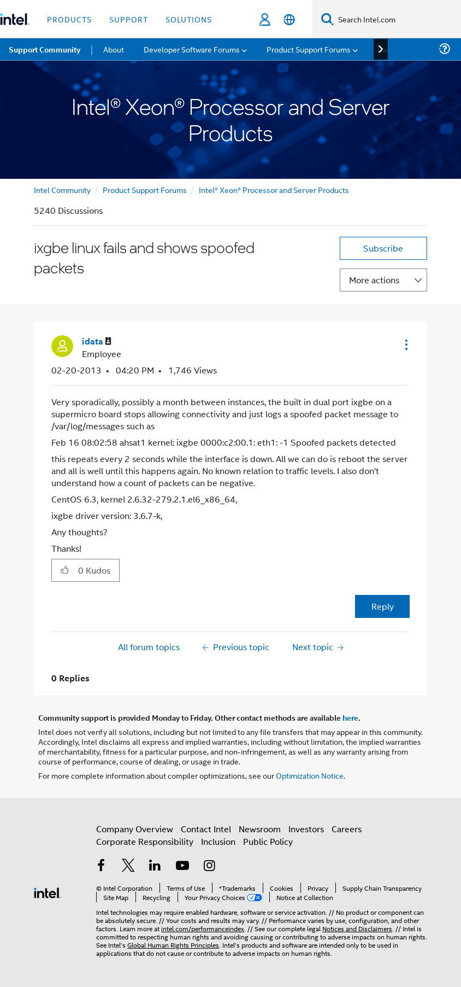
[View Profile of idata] (96, 341)
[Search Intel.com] (397, 19)
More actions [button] (374, 279)
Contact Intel (206, 828)
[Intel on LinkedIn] (155, 866)
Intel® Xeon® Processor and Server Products (274, 189)
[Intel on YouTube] (182, 866)
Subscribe (383, 248)
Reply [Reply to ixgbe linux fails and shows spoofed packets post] (382, 606)
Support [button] (128, 19)
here (350, 717)
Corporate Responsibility (144, 841)
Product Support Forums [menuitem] (309, 49)
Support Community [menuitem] (44, 49)
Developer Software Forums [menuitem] (192, 49)
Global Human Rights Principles (173, 944)
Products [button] (69, 19)
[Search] (327, 19)
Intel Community (62, 189)
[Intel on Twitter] (128, 866)
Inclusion (218, 841)
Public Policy (268, 841)
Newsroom (260, 828)
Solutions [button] (189, 19)
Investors (306, 828)
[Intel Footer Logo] (47, 891)
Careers (347, 828)
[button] (405, 344)
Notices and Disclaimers (357, 928)
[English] (289, 19)
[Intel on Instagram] (209, 866)
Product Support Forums (145, 189)
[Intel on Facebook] (101, 866)
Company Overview (134, 828)
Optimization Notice (310, 775)
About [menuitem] (113, 49)
